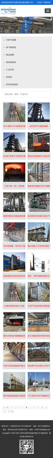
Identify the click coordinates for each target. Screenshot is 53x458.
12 (4, 411)
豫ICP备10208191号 (26, 443)
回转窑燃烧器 (12, 84)
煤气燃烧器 (11, 47)
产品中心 (24, 94)
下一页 (10, 411)
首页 (16, 94)
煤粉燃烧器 (11, 62)
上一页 (6, 407)
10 (42, 407)
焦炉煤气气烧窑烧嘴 (39, 126)
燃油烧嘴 (10, 55)
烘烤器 (9, 77)
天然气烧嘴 (11, 40)
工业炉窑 (10, 70)
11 (46, 407)
